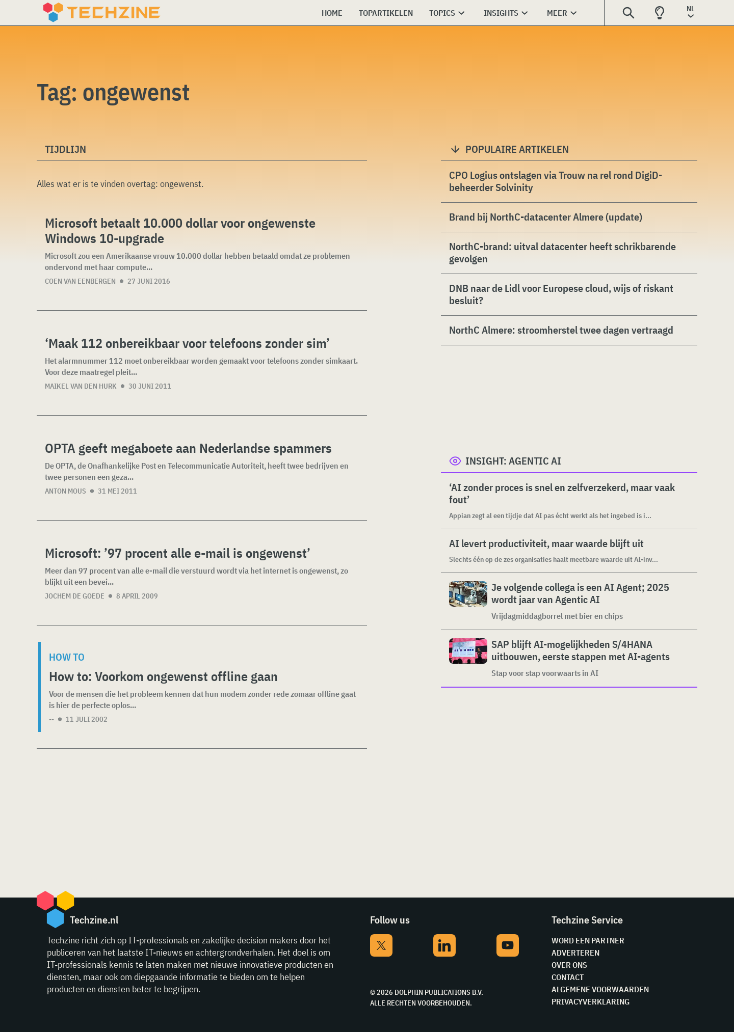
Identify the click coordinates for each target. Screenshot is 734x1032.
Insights (501, 13)
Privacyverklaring (591, 1001)
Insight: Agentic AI (513, 461)
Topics (442, 13)
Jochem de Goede (74, 596)
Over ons (569, 965)
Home (332, 13)
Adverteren (575, 952)
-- (51, 719)
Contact (568, 977)
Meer (557, 13)
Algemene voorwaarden (600, 989)
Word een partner (588, 940)
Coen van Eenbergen (80, 281)
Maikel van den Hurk (81, 386)
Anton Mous (65, 491)
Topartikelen (386, 13)
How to (67, 657)
